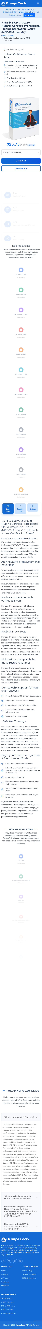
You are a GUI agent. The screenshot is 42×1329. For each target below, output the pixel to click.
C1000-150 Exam (7, 1309)
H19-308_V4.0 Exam (8, 1313)
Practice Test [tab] (20, 508)
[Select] (21, 152)
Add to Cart (21, 161)
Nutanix (11, 36)
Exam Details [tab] (8, 508)
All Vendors (5, 1278)
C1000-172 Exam (7, 1302)
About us (4, 1274)
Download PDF (21, 169)
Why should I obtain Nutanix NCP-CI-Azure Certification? (17, 1203)
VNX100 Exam (6, 1298)
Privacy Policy (27, 1270)
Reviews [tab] (33, 507)
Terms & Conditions (29, 1274)
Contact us (5, 1282)
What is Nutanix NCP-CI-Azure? (19, 1123)
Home (3, 36)
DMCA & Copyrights (29, 1278)
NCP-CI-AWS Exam (8, 1306)
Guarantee (5, 1285)
